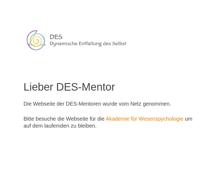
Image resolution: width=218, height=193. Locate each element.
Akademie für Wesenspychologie (145, 119)
